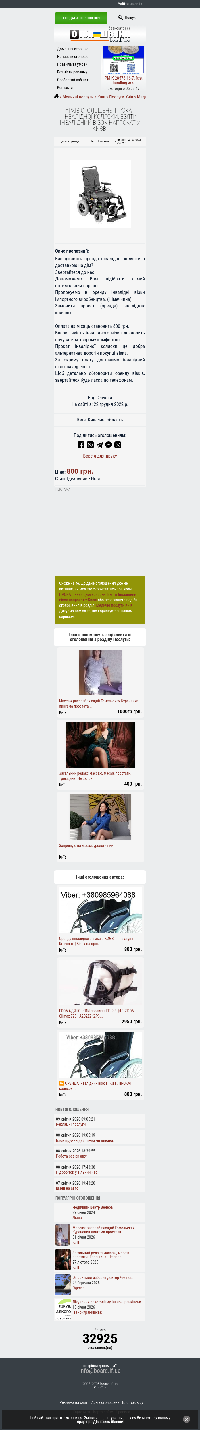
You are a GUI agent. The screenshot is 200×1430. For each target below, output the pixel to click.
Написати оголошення (76, 56)
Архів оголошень (105, 1402)
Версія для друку (100, 456)
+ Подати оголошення (81, 18)
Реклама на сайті (74, 1402)
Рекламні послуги (71, 1124)
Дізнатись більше (108, 1421)
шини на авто (67, 1188)
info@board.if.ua (99, 1371)
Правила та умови (72, 64)
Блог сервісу (132, 1402)
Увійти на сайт (130, 4)
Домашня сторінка (73, 48)
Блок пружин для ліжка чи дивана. (85, 1140)
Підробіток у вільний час (76, 1172)
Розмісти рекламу (72, 72)
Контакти (65, 87)
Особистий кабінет (73, 79)
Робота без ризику (71, 1156)
